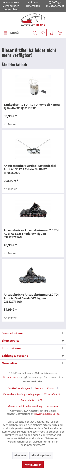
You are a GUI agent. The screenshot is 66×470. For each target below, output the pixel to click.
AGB (40, 400)
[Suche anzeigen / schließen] (34, 32)
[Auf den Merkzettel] (10, 124)
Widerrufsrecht (52, 394)
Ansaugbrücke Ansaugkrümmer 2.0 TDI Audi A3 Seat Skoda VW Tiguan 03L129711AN (31, 233)
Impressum (52, 406)
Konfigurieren (33, 464)
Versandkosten (10, 377)
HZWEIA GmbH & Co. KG (46, 413)
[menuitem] (10, 32)
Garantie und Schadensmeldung (25, 406)
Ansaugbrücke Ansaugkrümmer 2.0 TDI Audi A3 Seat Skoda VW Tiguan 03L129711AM (31, 298)
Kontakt (51, 388)
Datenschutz (27, 400)
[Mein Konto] (51, 32)
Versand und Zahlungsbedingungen (21, 394)
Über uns (38, 388)
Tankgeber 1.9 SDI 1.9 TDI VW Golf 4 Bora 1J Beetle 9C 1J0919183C (32, 106)
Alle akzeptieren (41, 455)
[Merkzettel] (43, 32)
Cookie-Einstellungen (19, 388)
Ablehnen (20, 455)
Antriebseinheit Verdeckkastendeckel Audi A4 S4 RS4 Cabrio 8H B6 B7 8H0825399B (30, 169)
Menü (10, 32)
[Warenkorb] (60, 32)
